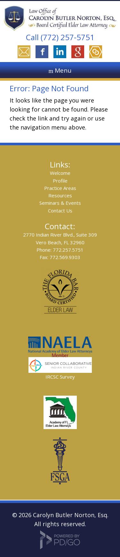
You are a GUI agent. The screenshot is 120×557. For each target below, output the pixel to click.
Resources (60, 195)
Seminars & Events (60, 203)
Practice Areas (60, 188)
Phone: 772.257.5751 (60, 250)
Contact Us (60, 210)
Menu (63, 70)
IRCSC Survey (60, 376)
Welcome (60, 173)
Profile (60, 180)
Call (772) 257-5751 (60, 37)
